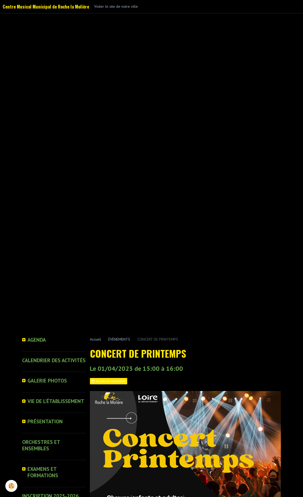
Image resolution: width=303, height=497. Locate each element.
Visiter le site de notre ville (116, 6)
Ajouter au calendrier (108, 381)
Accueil (95, 339)
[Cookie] (11, 486)
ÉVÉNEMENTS (119, 339)
